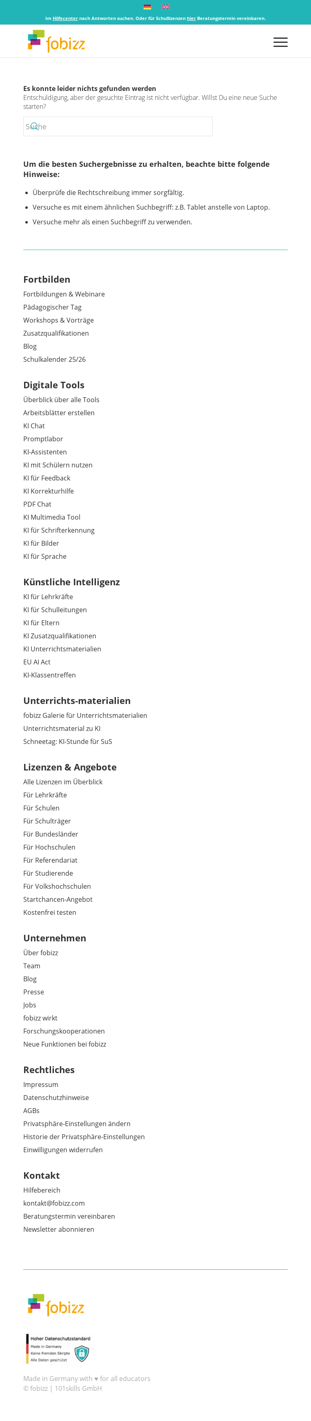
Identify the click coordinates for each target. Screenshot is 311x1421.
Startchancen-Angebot (58, 899)
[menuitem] (276, 41)
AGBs (31, 1110)
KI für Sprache (45, 556)
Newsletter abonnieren (58, 1229)
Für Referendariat (50, 860)
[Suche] (118, 126)
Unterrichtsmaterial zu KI (61, 728)
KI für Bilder (41, 543)
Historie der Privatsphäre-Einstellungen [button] (84, 1136)
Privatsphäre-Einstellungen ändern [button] (77, 1123)
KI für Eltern (41, 622)
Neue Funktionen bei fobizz (64, 1044)
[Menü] (276, 41)
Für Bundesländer (50, 834)
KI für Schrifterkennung (59, 530)
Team (31, 965)
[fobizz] (129, 41)
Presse (33, 991)
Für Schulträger (47, 821)
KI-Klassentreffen (49, 675)
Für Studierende (48, 873)
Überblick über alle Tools (61, 399)
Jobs (29, 1004)
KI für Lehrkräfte (48, 596)
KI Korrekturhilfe (48, 491)
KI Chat (34, 425)
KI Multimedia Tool (51, 517)
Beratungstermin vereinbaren (69, 1216)
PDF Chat (37, 504)
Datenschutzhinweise (56, 1097)
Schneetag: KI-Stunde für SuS (67, 741)
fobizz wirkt (40, 1018)
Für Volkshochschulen (57, 886)
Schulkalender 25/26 (54, 359)
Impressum (40, 1084)
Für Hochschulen (49, 847)
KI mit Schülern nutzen (58, 464)
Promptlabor (43, 438)
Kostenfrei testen (49, 912)
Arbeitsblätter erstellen (59, 412)
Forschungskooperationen (64, 1031)
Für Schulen (41, 807)
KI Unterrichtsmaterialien (62, 648)
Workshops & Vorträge (58, 320)
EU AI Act (37, 661)
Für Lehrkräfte (45, 794)
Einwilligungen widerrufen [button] (63, 1149)
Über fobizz (40, 952)
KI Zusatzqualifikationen (59, 635)
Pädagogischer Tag (52, 307)
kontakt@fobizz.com (54, 1203)
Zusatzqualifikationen (56, 333)
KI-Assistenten (45, 451)
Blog (30, 346)
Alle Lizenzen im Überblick (62, 781)
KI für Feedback (46, 478)
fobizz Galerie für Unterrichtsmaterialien (85, 715)
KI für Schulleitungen (55, 609)
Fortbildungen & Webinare (64, 294)
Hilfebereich (41, 1190)
